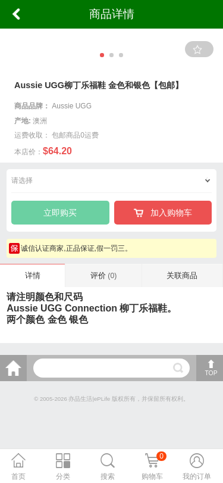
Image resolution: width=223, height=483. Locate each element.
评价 (103, 275)
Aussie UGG (72, 106)
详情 (32, 275)
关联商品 (182, 275)
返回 (16, 14)
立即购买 (60, 212)
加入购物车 (163, 212)
